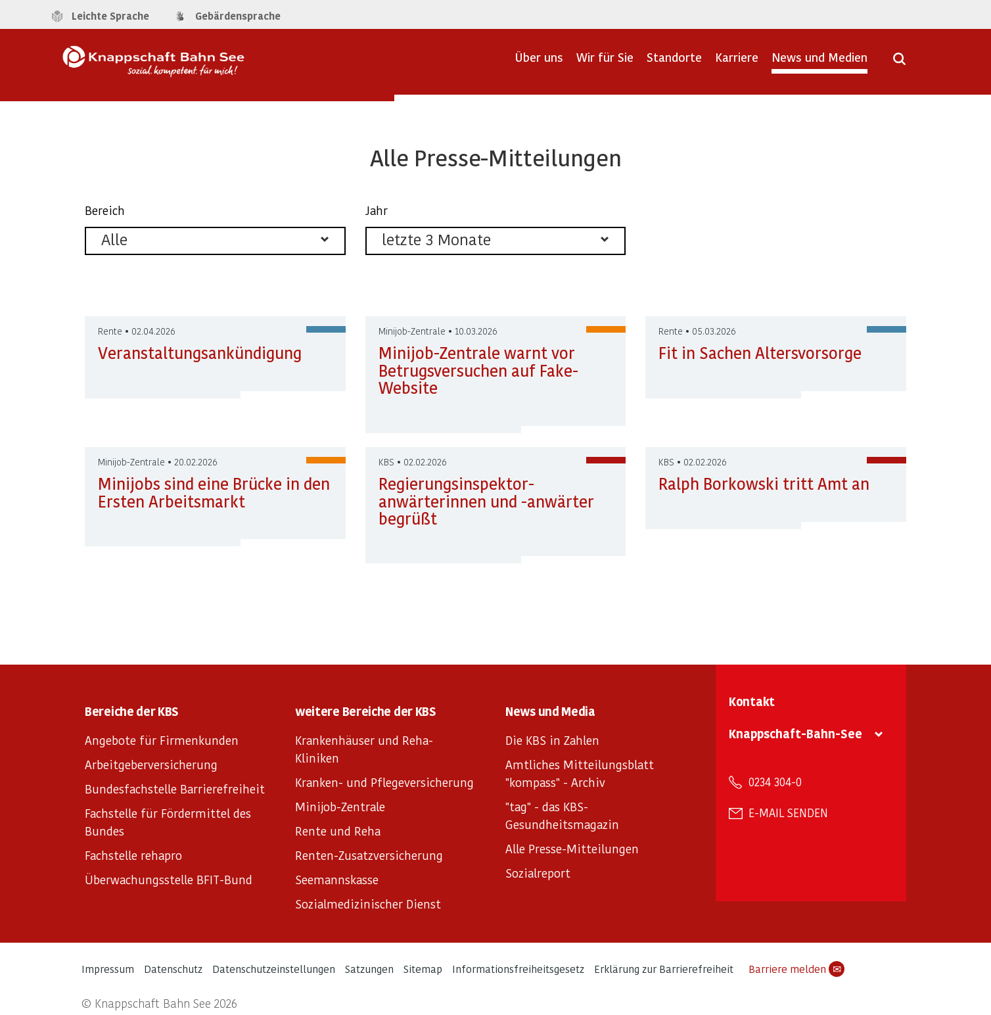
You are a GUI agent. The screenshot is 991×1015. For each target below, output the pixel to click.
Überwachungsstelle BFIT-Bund (168, 879)
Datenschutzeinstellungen (273, 968)
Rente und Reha (337, 831)
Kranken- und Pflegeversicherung (384, 782)
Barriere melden (796, 969)
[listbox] (215, 241)
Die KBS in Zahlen (552, 740)
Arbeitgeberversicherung (151, 764)
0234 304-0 (775, 781)
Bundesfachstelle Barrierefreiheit (175, 788)
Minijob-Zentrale (340, 806)
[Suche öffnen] (899, 63)
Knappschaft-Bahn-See (795, 733)
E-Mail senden (788, 812)
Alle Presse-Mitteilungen (572, 848)
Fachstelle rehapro (133, 855)
